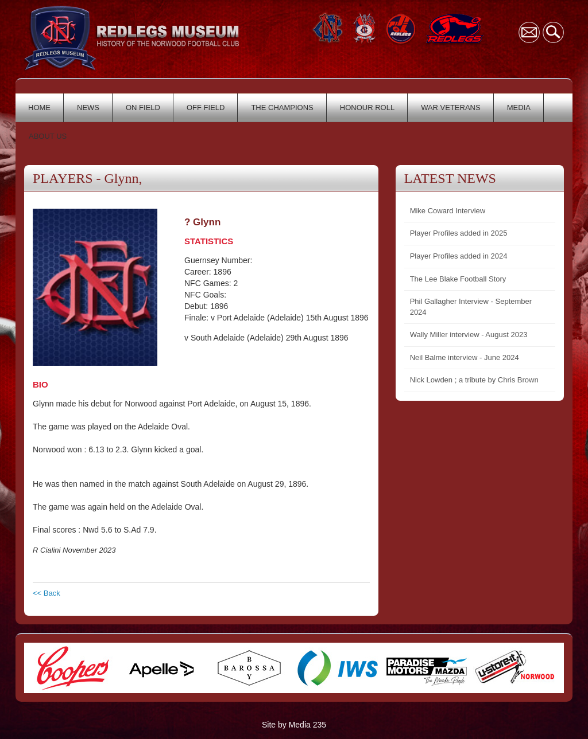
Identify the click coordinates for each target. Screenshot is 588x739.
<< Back (46, 593)
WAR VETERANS (451, 107)
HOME (39, 107)
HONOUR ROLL (367, 107)
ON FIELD (143, 107)
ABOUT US (48, 136)
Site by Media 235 (294, 724)
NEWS (88, 107)
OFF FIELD (206, 107)
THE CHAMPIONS (282, 107)
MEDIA (519, 107)
